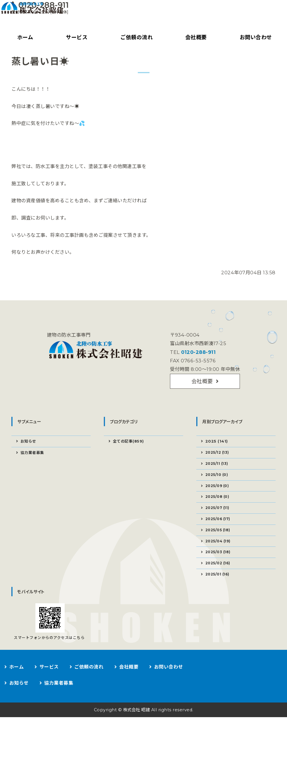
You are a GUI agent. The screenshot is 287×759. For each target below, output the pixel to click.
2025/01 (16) (219, 608)
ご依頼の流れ (135, 37)
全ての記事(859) (130, 465)
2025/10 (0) (218, 500)
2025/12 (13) (219, 476)
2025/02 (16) (220, 596)
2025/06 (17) (220, 548)
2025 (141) (217, 465)
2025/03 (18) (220, 584)
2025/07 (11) (219, 536)
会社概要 (195, 37)
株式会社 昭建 (135, 751)
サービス (75, 37)
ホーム (24, 37)
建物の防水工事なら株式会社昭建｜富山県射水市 (48, 16)
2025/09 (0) (219, 512)
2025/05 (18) (219, 560)
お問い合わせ (169, 709)
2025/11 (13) (218, 488)
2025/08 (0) (219, 524)
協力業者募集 (33, 477)
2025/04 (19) (220, 572)
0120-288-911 (197, 373)
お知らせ (29, 465)
